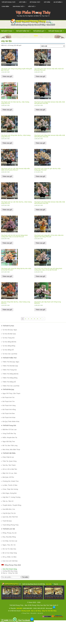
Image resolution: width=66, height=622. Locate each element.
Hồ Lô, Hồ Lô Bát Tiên (10, 469)
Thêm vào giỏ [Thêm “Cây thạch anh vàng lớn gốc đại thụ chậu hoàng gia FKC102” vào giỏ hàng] (40, 176)
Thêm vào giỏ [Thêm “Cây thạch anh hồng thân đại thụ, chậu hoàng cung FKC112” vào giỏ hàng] (7, 143)
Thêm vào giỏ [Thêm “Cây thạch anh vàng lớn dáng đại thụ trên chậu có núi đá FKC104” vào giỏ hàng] (7, 276)
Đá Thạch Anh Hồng (9, 409)
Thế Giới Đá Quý (40, 30)
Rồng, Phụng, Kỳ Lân (10, 533)
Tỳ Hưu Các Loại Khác (10, 354)
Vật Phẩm (47, 2)
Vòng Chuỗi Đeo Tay (9, 433)
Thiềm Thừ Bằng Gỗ (9, 382)
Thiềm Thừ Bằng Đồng (10, 378)
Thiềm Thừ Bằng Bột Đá (10, 374)
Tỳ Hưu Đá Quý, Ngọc (10, 330)
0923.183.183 (41, 608)
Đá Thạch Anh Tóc (9, 397)
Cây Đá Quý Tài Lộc (9, 513)
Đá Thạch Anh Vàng (9, 405)
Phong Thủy (26, 613)
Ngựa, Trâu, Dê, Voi (9, 545)
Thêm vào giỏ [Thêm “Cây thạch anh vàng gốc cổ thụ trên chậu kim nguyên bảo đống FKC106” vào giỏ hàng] (40, 243)
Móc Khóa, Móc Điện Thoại (11, 449)
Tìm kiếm (25, 577)
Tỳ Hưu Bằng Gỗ (8, 350)
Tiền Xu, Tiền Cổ (8, 501)
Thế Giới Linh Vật (25, 35)
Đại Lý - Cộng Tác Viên (10, 573)
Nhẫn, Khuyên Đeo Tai (10, 437)
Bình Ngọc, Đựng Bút (10, 493)
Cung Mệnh (5, 6)
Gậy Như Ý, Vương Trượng (11, 497)
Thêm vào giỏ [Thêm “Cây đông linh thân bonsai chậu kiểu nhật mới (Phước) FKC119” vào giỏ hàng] (40, 76)
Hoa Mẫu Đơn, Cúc (9, 509)
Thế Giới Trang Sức (56, 30)
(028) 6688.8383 (27, 608)
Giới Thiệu (23, 1)
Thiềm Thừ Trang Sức (10, 370)
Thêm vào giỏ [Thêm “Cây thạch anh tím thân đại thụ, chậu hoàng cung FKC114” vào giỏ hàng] (7, 110)
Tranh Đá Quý (7, 521)
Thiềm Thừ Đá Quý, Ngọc (11, 362)
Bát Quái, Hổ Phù (8, 477)
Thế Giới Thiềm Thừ (24, 30)
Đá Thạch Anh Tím (9, 401)
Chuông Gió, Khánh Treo (11, 481)
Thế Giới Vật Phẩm (9, 35)
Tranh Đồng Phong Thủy (10, 525)
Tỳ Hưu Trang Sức (9, 338)
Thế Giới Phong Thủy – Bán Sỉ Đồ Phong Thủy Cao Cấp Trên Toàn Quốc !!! (34, 605)
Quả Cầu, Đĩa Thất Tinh (10, 517)
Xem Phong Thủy (19, 5)
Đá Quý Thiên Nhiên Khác (11, 421)
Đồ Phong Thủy (35, 2)
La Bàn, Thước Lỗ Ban (10, 485)
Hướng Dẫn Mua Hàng (10, 571)
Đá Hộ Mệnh (59, 1)
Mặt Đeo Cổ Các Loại (10, 429)
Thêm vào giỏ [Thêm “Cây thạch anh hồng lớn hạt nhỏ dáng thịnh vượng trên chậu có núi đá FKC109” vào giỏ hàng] (40, 276)
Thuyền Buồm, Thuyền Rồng (12, 505)
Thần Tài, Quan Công (9, 461)
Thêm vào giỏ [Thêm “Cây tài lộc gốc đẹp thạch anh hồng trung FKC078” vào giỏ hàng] (40, 309)
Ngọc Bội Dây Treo (9, 441)
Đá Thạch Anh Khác (9, 417)
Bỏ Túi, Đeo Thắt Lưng (10, 445)
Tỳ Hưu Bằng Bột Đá (9, 342)
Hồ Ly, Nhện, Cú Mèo (9, 557)
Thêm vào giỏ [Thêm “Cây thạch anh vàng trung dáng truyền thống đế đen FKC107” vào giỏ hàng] (7, 76)
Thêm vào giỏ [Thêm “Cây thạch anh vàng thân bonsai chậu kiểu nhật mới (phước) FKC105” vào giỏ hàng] (40, 110)
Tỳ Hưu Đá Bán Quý (9, 334)
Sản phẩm (33, 613)
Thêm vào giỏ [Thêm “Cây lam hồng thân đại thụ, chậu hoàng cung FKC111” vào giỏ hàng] (7, 309)
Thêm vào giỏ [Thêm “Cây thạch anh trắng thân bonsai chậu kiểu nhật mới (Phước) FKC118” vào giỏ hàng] (40, 143)
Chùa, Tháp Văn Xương (10, 489)
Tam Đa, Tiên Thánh (9, 465)
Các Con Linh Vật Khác (10, 561)
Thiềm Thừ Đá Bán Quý (10, 366)
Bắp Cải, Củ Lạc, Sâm (10, 473)
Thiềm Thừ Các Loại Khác (11, 386)
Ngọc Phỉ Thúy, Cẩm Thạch (11, 393)
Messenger (51, 608)
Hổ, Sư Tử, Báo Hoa (9, 549)
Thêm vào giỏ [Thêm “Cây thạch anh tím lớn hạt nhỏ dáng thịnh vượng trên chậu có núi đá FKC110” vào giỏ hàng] (7, 243)
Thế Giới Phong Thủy (8, 2)
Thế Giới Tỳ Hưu (8, 30)
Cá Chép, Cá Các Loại (10, 541)
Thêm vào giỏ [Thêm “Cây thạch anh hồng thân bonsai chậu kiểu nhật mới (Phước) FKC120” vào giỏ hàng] (40, 209)
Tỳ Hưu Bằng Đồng (9, 346)
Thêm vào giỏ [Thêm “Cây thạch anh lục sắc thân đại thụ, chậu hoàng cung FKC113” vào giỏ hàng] (7, 209)
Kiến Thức (32, 5)
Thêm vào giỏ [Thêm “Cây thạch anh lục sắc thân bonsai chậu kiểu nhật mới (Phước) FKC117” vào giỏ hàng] (7, 176)
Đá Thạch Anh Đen (9, 413)
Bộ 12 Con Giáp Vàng (10, 553)
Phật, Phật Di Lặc (8, 457)
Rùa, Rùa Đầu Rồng (9, 537)
